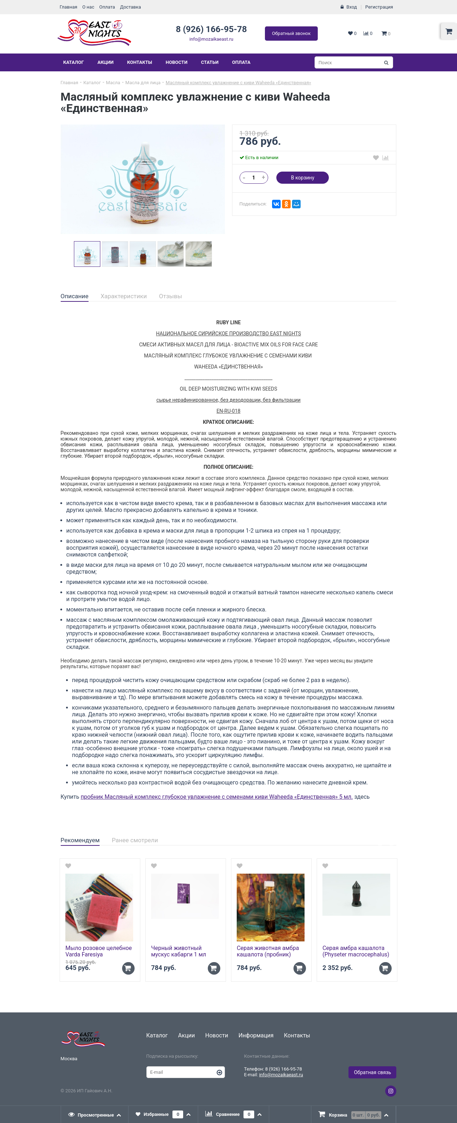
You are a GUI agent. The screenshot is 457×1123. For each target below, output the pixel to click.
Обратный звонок (291, 33)
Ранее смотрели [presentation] (135, 840)
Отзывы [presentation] (170, 296)
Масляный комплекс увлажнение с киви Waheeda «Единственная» (238, 82)
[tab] (75, 296)
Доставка (130, 7)
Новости (176, 62)
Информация (255, 1035)
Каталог (73, 62)
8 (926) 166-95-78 (211, 29)
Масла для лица (143, 82)
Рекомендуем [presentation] (80, 840)
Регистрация (379, 7)
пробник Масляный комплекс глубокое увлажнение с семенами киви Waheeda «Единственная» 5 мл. (217, 796)
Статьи (210, 62)
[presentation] (95, 1114)
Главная (68, 7)
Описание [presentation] (75, 296)
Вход (351, 7)
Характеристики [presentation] (124, 296)
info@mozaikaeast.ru (211, 39)
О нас (88, 7)
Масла (113, 82)
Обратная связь (372, 1072)
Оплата (107, 7)
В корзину (302, 178)
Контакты (139, 62)
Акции (105, 62)
